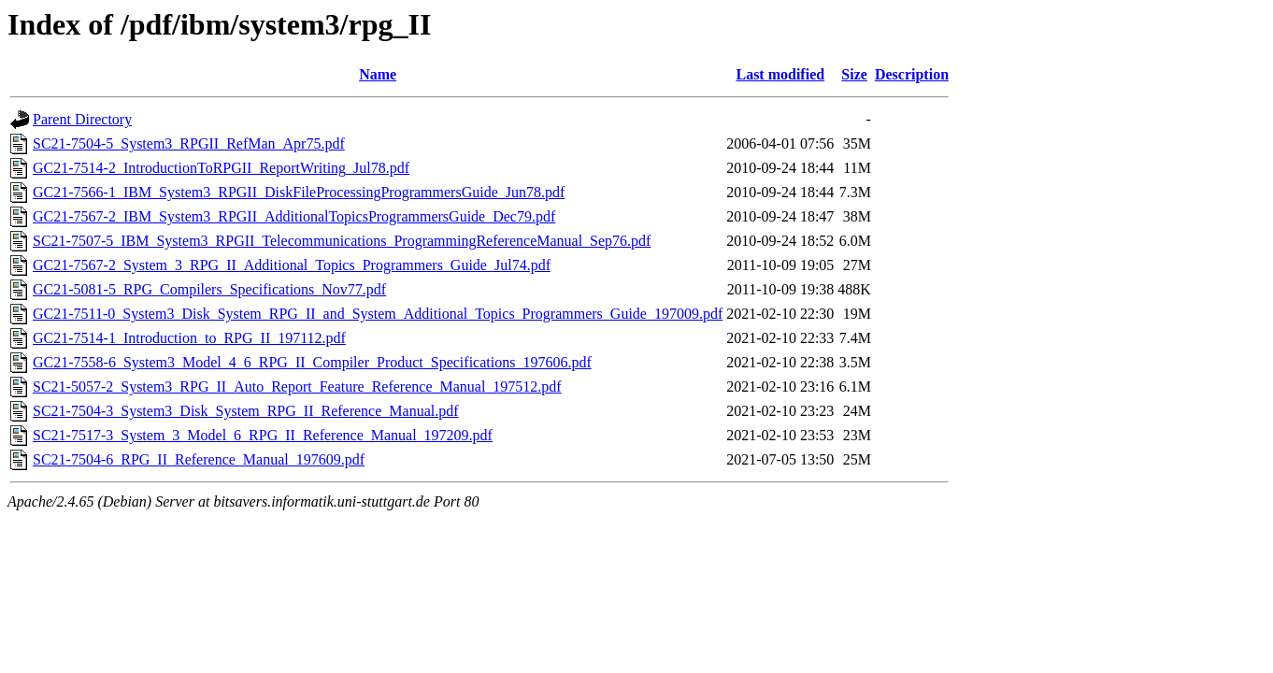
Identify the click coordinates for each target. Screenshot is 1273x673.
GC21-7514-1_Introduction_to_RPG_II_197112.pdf (189, 338)
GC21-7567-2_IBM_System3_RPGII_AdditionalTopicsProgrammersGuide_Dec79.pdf (294, 216)
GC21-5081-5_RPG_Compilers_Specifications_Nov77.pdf (209, 289)
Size (854, 74)
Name (377, 74)
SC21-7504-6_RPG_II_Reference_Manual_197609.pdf (199, 459)
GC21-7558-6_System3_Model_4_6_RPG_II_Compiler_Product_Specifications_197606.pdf (312, 362)
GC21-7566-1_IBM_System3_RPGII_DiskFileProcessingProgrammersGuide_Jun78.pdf (299, 192)
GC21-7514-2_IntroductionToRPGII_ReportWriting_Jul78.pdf (221, 168)
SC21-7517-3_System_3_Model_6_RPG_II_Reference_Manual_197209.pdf (263, 435)
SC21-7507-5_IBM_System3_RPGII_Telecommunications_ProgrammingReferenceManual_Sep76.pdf (342, 241)
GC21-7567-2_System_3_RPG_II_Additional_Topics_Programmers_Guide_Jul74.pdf (292, 265)
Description (912, 74)
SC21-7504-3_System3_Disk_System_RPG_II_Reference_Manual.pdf (246, 411)
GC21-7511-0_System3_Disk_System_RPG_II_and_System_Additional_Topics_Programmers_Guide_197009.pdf (377, 314)
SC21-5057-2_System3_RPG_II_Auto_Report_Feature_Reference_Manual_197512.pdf (297, 386)
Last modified (780, 74)
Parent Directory (82, 119)
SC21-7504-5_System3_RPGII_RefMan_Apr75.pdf (189, 143)
